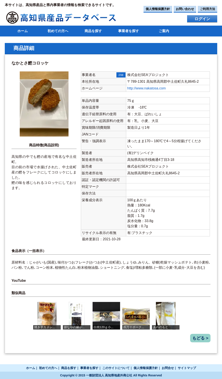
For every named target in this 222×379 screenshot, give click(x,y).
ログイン (202, 19)
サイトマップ (187, 368)
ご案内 (164, 31)
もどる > (200, 338)
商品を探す (93, 31)
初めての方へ (57, 31)
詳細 (121, 75)
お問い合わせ (185, 9)
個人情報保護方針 (158, 9)
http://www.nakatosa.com (146, 88)
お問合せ (168, 368)
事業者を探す (128, 31)
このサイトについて (116, 368)
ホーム (22, 31)
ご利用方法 (207, 9)
